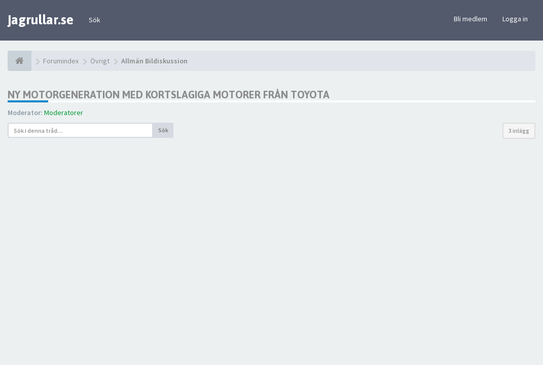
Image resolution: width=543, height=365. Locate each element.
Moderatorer (63, 112)
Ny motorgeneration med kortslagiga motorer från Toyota (169, 94)
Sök (94, 19)
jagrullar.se (41, 19)
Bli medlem (470, 18)
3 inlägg (519, 130)
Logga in (515, 18)
